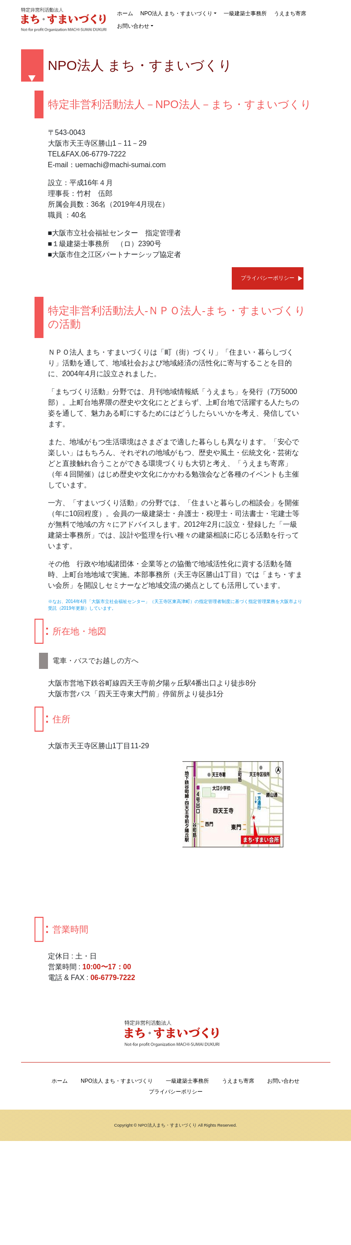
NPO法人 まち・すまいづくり (176, 13)
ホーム (125, 13)
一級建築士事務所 (245, 13)
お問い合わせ (133, 26)
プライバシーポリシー (268, 278)
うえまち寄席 (290, 13)
